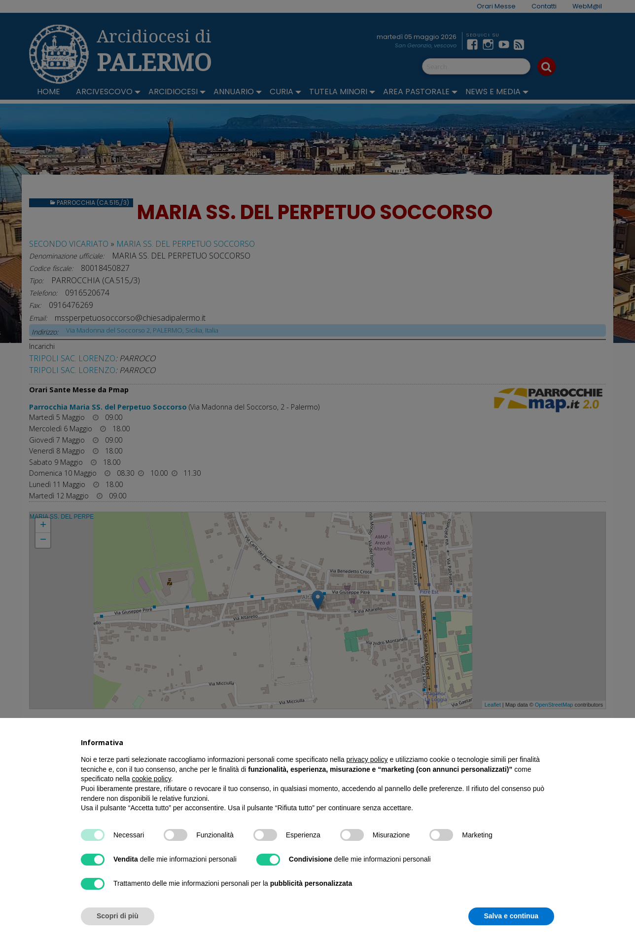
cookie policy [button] (151, 779)
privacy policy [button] (367, 759)
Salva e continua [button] (511, 916)
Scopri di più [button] (118, 916)
